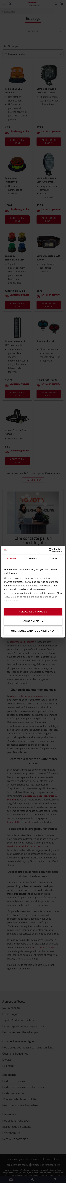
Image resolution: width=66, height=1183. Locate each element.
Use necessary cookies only (33, 630)
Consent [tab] (12, 558)
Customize (33, 621)
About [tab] (54, 558)
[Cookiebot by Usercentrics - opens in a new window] (48, 550)
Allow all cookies (33, 611)
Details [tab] (33, 558)
